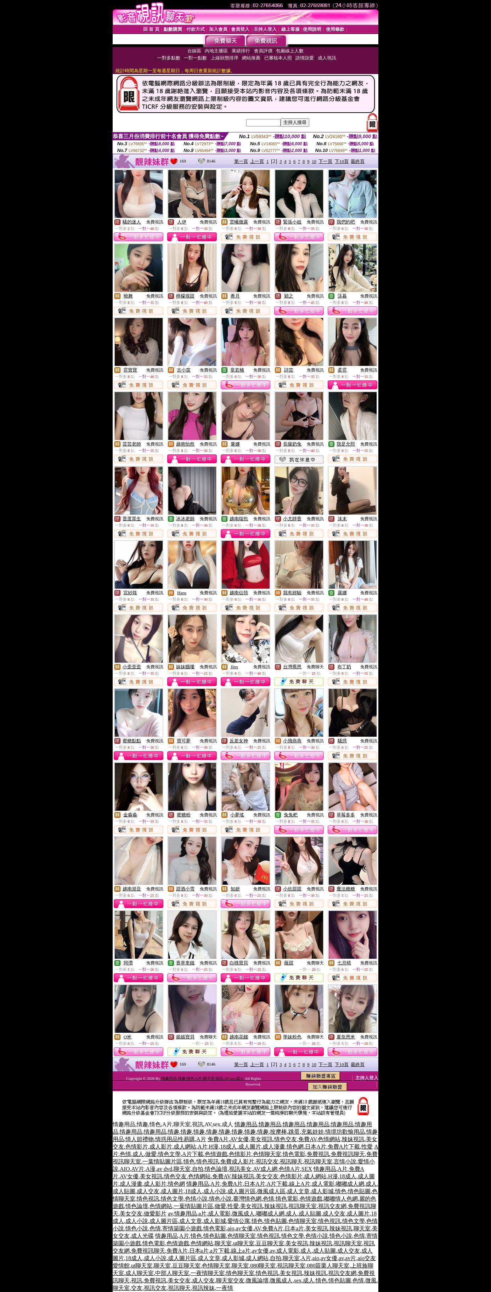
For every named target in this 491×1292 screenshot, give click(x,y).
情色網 (295, 1147)
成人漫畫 (274, 1147)
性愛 (367, 1147)
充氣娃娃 (312, 1132)
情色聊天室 (240, 1273)
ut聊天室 (243, 1243)
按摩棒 (278, 1132)
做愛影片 (155, 1214)
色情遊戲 (216, 1154)
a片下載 (220, 1251)
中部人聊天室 (172, 1273)
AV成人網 (265, 1169)
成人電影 (323, 1184)
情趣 (173, 1132)
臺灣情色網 (247, 1199)
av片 (350, 1258)
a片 (202, 1214)
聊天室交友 (230, 1280)
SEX (306, 1169)
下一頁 (325, 161)
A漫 (151, 1169)
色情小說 (196, 1199)
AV (257, 1228)
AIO (125, 1169)
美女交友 (267, 1176)
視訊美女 (240, 1169)
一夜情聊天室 (208, 1273)
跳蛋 (294, 1132)
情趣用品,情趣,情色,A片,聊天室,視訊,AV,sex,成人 (202, 1078)
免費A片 (218, 1139)
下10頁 (342, 161)
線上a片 (240, 1251)
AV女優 (239, 1139)
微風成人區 (271, 1191)
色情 (125, 1154)
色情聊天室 (267, 1154)
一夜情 (224, 1288)
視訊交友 (267, 1161)
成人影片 (160, 1147)
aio (231, 1228)
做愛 (151, 1154)
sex (297, 1280)
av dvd (164, 1169)
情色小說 (220, 1199)
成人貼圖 (124, 1191)
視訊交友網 (332, 1206)
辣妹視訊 (353, 1139)
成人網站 (185, 1147)
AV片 (137, 1169)
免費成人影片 (237, 1161)
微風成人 (243, 1214)
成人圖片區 (241, 1191)
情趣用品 (246, 1124)
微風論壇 (257, 1280)
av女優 (244, 1228)
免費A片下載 (344, 1147)
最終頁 (358, 161)
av (170, 1214)
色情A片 (289, 1169)
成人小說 (214, 1191)
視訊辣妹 (203, 1288)
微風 (371, 1280)
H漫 (214, 1147)
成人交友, (335, 1214)
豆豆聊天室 (270, 1243)
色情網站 (329, 1139)
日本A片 (315, 1147)
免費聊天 (315, 666)
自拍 (197, 1169)
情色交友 (285, 1139)
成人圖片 (249, 1147)
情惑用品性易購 (175, 1139)
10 (314, 161)
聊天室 (182, 1169)
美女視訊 (261, 1139)
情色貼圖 (359, 1191)
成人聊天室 (139, 1273)
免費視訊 (154, 222)
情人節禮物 (139, 1139)
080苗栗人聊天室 (328, 1266)
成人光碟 (142, 1236)
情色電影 (294, 1154)
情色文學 (169, 1154)
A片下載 (192, 1154)
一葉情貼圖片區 (162, 1161)
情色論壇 (216, 1169)
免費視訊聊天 (348, 1154)
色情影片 (136, 1147)
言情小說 (345, 1161)
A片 (201, 1139)
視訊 (136, 1280)
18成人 (228, 1147)
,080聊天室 (262, 1266)
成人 (138, 1154)
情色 (189, 1161)
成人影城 (322, 1191)
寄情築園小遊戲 (182, 1228)
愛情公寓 (238, 1221)
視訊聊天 (291, 1161)
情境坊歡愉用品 (345, 1132)
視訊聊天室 (318, 1161)
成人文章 (298, 1191)
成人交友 (148, 1191)
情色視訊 (207, 1161)
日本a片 (294, 1228)
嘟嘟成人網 (350, 1184)
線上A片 (299, 1184)
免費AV (307, 1139)
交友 (136, 1288)
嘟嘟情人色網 (341, 1199)
